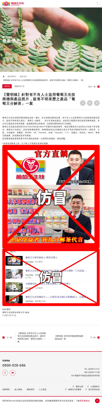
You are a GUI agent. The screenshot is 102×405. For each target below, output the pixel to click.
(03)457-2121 (94, 369)
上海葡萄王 (93, 387)
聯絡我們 (30, 389)
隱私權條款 (85, 401)
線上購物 (18, 389)
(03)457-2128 (94, 372)
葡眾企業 (77, 387)
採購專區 (6, 389)
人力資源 (42, 389)
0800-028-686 (14, 365)
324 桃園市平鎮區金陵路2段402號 (85, 375)
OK (97, 401)
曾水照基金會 (92, 389)
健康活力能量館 (72, 389)
